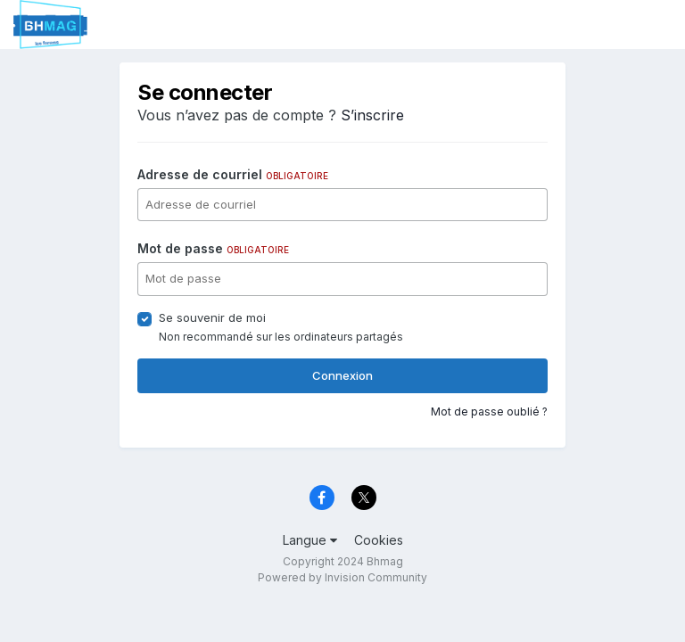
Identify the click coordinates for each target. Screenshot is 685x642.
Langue (310, 539)
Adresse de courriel (232, 174)
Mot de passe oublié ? (489, 411)
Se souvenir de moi (212, 317)
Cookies (378, 539)
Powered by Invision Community (342, 577)
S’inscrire (372, 115)
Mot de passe (213, 248)
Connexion (342, 375)
